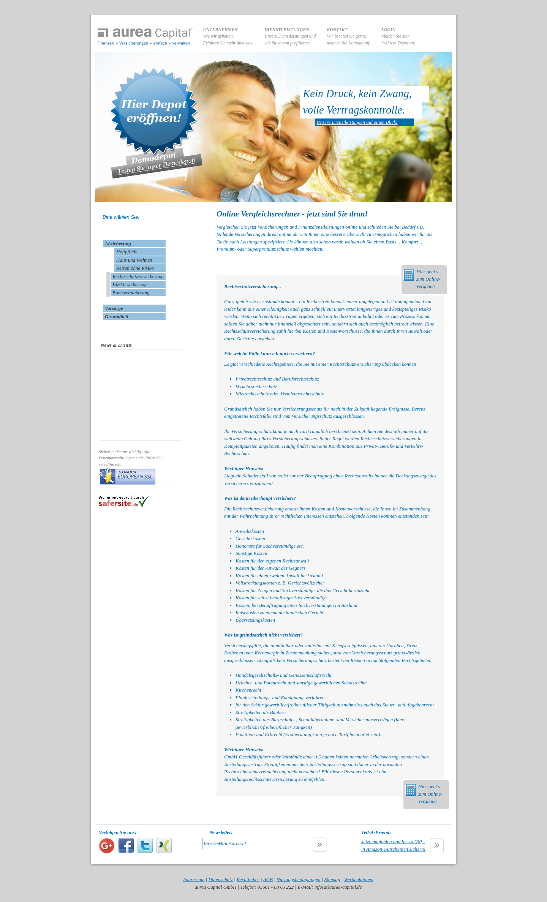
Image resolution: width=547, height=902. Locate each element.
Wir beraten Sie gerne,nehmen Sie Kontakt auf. (348, 36)
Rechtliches (248, 879)
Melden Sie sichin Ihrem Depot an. (398, 36)
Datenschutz (221, 879)
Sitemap (332, 879)
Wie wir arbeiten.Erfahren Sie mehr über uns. (228, 36)
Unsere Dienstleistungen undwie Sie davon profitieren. (290, 36)
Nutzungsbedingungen (299, 879)
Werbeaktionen (359, 879)
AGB (268, 879)
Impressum (194, 879)
